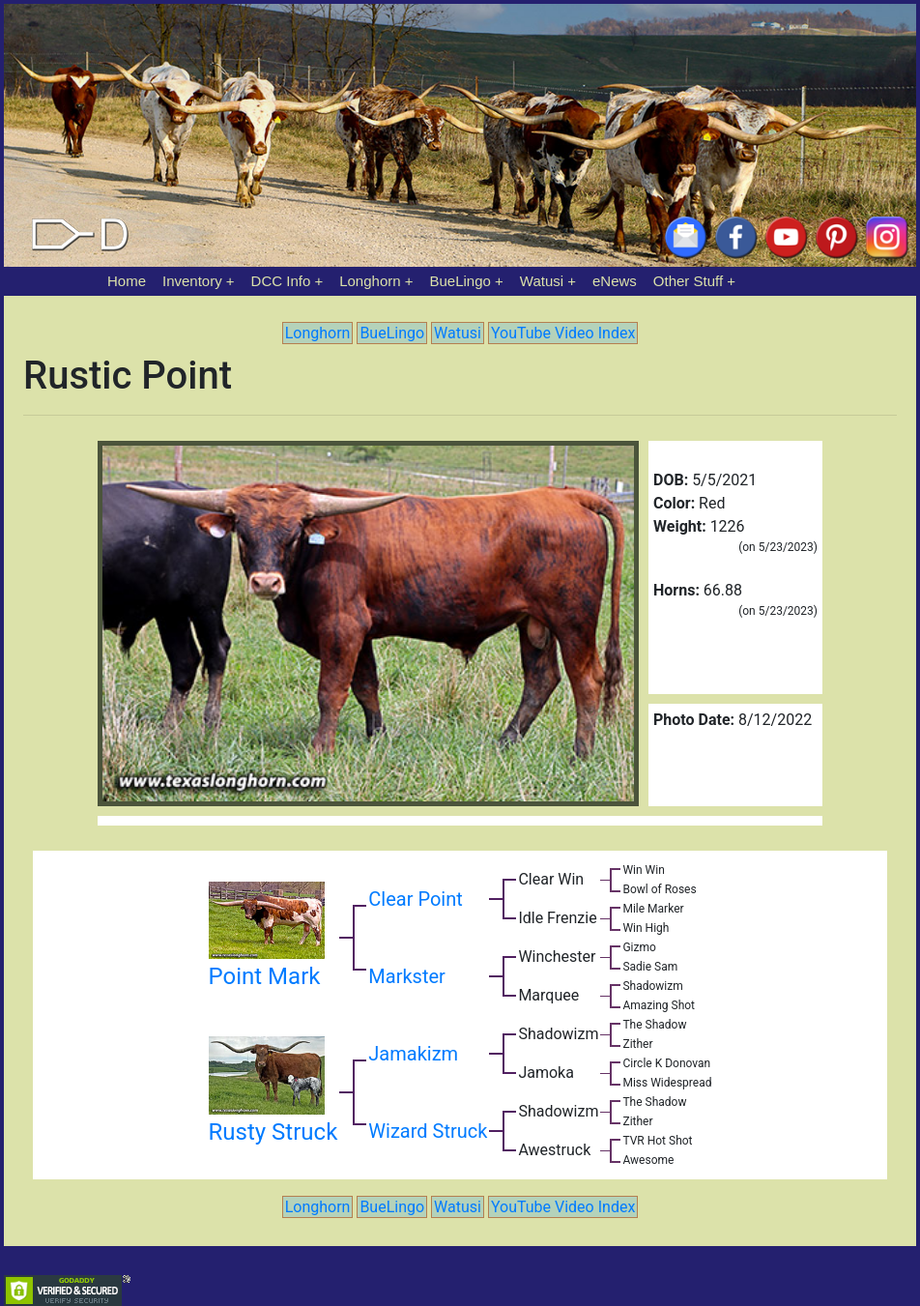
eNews (614, 281)
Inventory (192, 281)
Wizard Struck (427, 1131)
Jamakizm (413, 1053)
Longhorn (369, 281)
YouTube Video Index (563, 333)
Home (126, 281)
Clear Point (415, 899)
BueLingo (460, 281)
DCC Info (281, 281)
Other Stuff (688, 281)
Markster (407, 976)
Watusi (541, 281)
